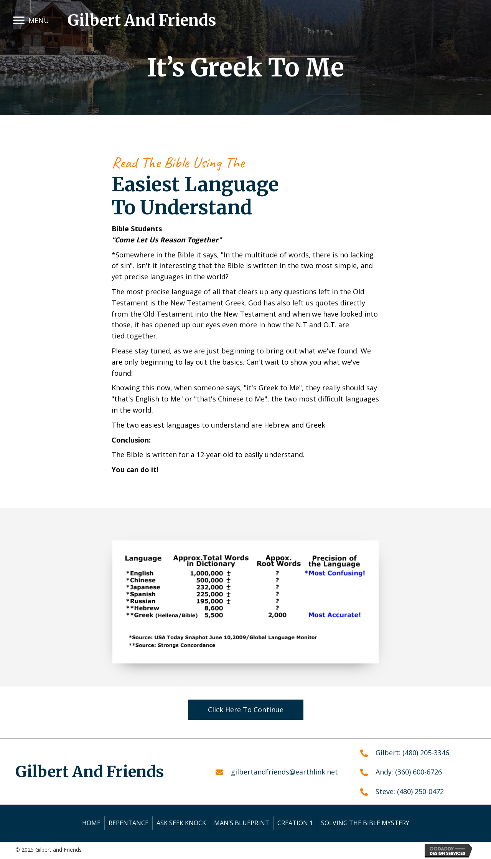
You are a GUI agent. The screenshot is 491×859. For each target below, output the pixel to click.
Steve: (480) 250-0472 (410, 791)
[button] (19, 20)
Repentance (128, 823)
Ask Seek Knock (181, 823)
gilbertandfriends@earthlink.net (284, 771)
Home (91, 823)
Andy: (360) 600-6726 (409, 771)
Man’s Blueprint (241, 823)
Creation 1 (295, 823)
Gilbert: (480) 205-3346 (412, 752)
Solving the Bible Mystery (365, 823)
